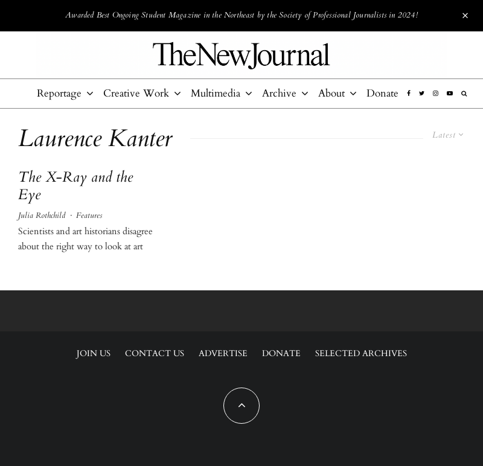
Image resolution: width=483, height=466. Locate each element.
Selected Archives (361, 353)
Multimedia (215, 93)
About (331, 93)
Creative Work (136, 93)
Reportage (59, 93)
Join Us (93, 353)
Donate (382, 93)
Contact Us (154, 353)
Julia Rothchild (41, 215)
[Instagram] (436, 93)
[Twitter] (422, 93)
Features (89, 215)
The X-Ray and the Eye (75, 186)
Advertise (223, 353)
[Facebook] (409, 93)
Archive (279, 93)
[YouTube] (450, 93)
